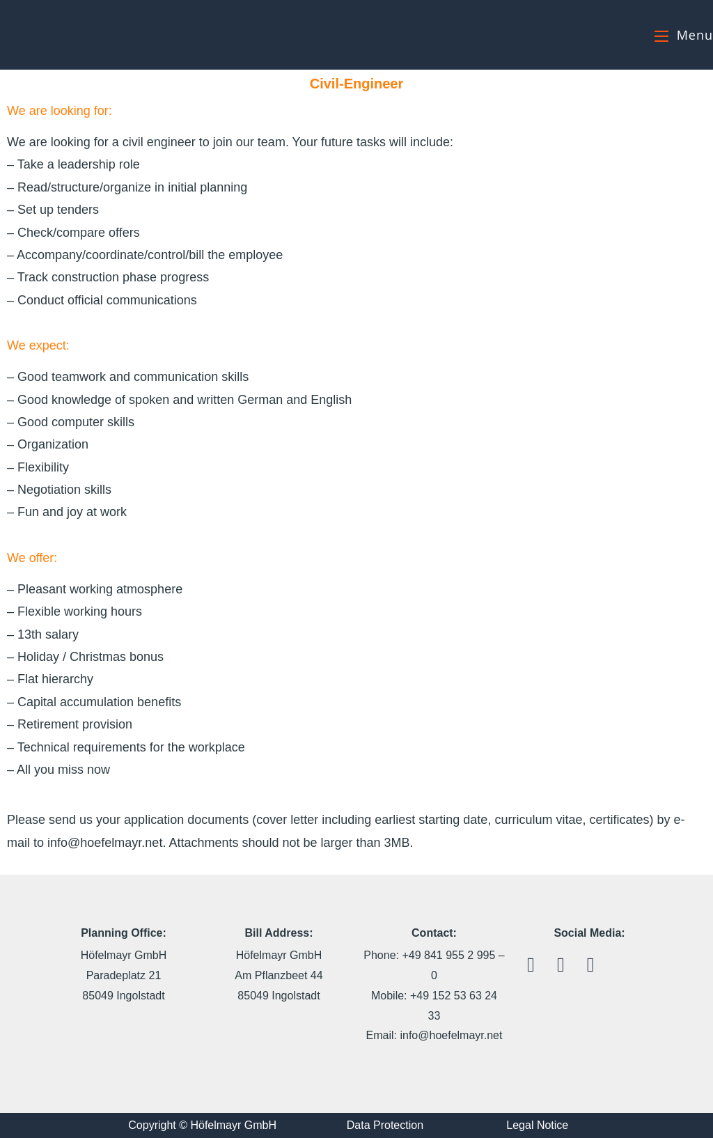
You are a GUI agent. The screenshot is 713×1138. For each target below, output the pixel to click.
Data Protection (385, 1125)
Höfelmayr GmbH (68, 34)
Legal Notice (537, 1125)
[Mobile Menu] (684, 34)
